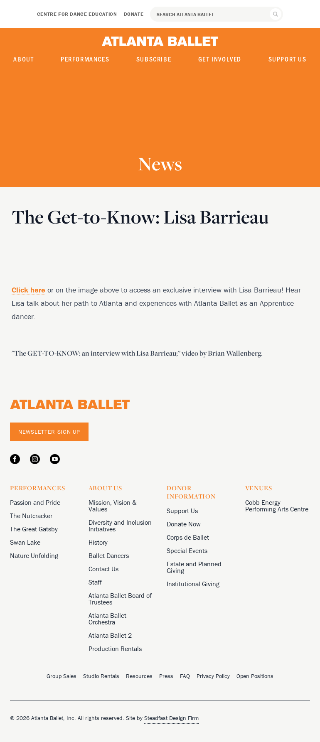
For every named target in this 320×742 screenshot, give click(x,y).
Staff (95, 582)
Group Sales (61, 676)
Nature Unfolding (34, 555)
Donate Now (184, 524)
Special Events (187, 550)
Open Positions (254, 676)
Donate (134, 14)
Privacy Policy (213, 676)
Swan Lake (25, 542)
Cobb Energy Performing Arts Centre (276, 505)
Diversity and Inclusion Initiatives (120, 525)
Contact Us (103, 569)
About (23, 58)
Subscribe (153, 58)
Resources (139, 676)
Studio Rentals (101, 676)
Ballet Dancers (109, 555)
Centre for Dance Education (77, 14)
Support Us (287, 58)
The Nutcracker (31, 515)
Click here (28, 290)
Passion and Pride (35, 502)
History (98, 542)
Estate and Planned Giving (194, 567)
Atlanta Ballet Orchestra (107, 618)
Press (166, 676)
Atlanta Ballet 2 (110, 635)
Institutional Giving (193, 584)
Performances (85, 58)
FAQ (185, 676)
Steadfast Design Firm (171, 718)
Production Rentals (115, 648)
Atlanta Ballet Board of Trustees (120, 598)
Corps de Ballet (188, 537)
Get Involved (219, 58)
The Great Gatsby (34, 529)
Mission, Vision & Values (113, 505)
